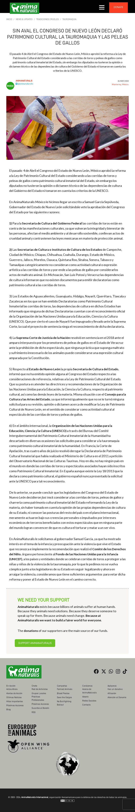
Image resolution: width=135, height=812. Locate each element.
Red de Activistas (40, 689)
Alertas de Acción (14, 693)
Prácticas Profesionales (38, 698)
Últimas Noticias (14, 697)
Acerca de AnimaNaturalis (89, 691)
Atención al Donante (117, 697)
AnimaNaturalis (24, 81)
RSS (34, 712)
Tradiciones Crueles (47, 19)
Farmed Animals (64, 689)
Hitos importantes (14, 701)
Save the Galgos (64, 697)
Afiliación (112, 693)
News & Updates (24, 19)
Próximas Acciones (15, 705)
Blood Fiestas (63, 693)
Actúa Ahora (11, 689)
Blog (8, 709)
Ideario (85, 696)
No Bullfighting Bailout (64, 703)
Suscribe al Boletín (40, 708)
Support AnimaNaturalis (35, 643)
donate (118, 7)
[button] (102, 7)
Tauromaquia (69, 19)
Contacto (86, 705)
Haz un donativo (115, 689)
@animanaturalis (24, 84)
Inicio (9, 19)
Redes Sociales (89, 701)
